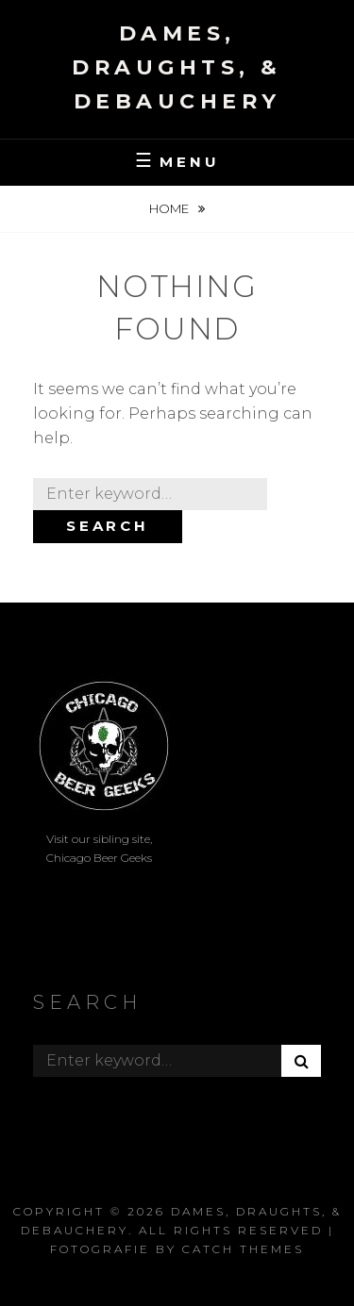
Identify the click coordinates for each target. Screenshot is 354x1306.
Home (170, 208)
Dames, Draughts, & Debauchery (177, 67)
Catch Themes (243, 1249)
